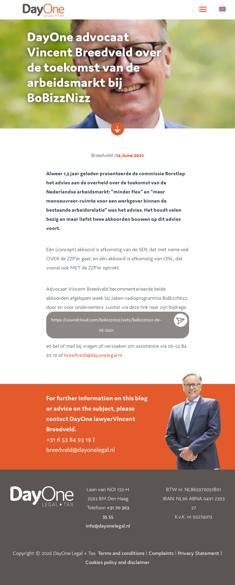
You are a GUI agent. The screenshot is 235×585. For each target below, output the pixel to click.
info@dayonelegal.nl (108, 525)
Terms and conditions (121, 553)
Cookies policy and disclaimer (117, 562)
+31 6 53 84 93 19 (68, 439)
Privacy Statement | (200, 553)
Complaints (161, 553)
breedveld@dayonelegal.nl (93, 355)
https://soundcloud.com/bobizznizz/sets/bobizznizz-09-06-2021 (106, 325)
